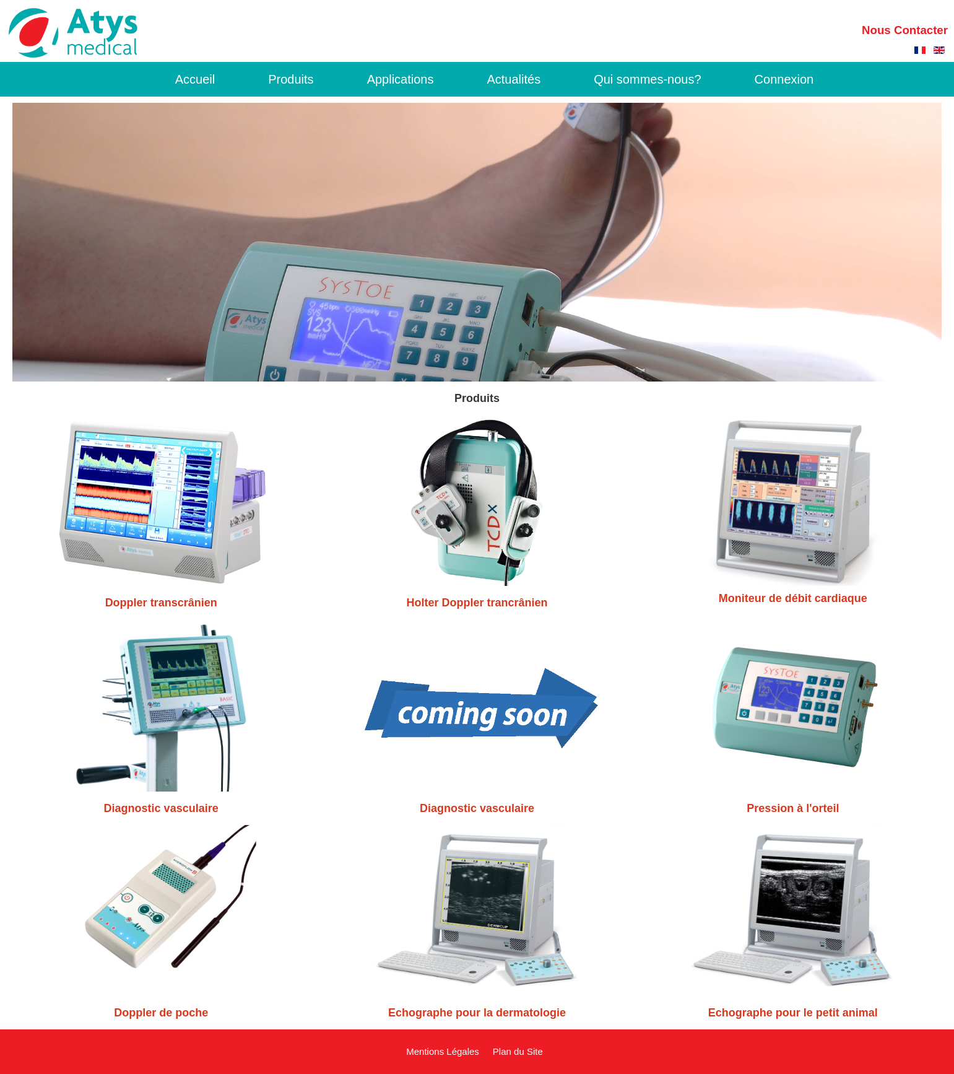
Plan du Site (518, 1051)
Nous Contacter (905, 30)
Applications (400, 79)
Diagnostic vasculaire (161, 808)
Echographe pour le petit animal (793, 1012)
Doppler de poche (161, 1012)
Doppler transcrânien (161, 602)
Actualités (513, 79)
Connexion (784, 79)
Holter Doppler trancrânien (476, 602)
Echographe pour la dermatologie (477, 1012)
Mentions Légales (442, 1051)
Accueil (195, 79)
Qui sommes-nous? (647, 79)
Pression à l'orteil (793, 808)
